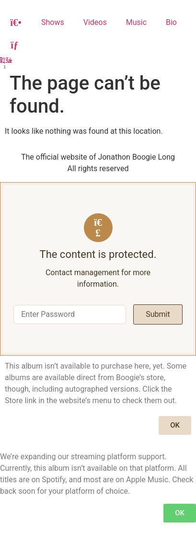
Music (136, 22)
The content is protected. (98, 254)
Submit (158, 314)
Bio (171, 22)
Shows (52, 22)
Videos (95, 22)
